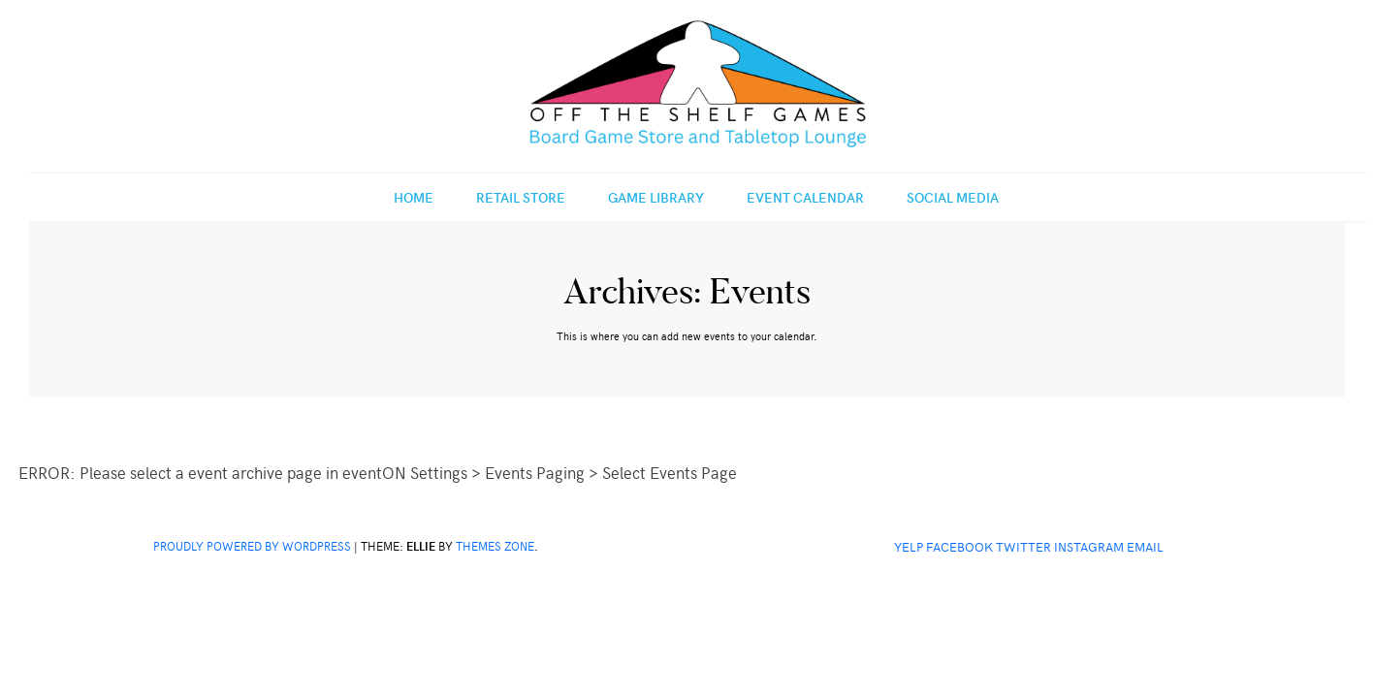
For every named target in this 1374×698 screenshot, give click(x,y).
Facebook (959, 546)
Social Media (953, 197)
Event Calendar (805, 197)
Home (413, 197)
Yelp (908, 546)
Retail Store (520, 197)
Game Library (656, 197)
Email (1145, 546)
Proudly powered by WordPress (252, 546)
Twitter (1023, 546)
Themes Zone (495, 546)
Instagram (1089, 546)
